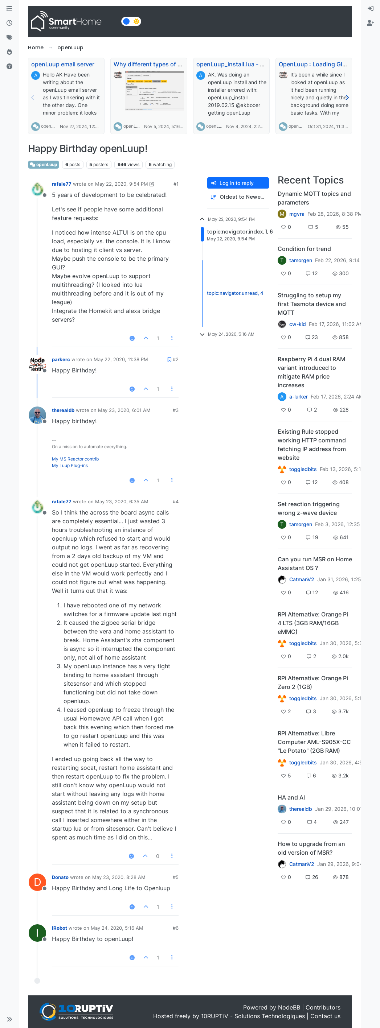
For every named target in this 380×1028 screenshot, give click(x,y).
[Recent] (9, 23)
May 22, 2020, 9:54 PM (121, 184)
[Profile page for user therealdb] (37, 415)
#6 (176, 928)
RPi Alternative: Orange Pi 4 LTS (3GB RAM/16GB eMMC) (313, 623)
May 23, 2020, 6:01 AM (124, 410)
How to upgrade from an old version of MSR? (311, 848)
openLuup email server (62, 64)
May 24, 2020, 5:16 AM (117, 928)
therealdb (63, 410)
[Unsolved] (9, 67)
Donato (60, 877)
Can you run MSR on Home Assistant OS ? (315, 563)
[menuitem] (370, 9)
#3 (176, 410)
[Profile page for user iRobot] (37, 933)
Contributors (323, 1007)
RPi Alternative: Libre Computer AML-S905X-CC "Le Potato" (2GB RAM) (314, 742)
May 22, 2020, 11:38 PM (121, 359)
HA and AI (291, 797)
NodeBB (289, 1007)
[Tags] (9, 38)
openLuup (51, 126)
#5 (176, 877)
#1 (176, 184)
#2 (176, 359)
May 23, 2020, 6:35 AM (121, 501)
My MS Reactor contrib (75, 459)
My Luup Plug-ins (70, 465)
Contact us (325, 1016)
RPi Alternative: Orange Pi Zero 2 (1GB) (313, 682)
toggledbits (303, 469)
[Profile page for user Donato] (37, 882)
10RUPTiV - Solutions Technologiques (253, 1016)
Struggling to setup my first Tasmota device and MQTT (312, 304)
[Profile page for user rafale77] (37, 189)
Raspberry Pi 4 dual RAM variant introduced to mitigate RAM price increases (311, 372)
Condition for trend (304, 248)
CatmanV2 (301, 579)
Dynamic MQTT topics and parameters (314, 198)
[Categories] (9, 9)
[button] (9, 1019)
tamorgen (300, 260)
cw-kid (297, 324)
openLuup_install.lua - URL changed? (248, 64)
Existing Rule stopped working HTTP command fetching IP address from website (312, 444)
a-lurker (298, 396)
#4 (176, 501)
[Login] (370, 9)
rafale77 (61, 184)
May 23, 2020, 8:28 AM (119, 877)
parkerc (61, 359)
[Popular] (9, 52)
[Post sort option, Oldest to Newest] (238, 197)
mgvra (297, 213)
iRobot (59, 928)
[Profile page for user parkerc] (37, 364)
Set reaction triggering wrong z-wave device (309, 508)
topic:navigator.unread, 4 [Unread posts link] (235, 293)
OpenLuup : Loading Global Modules (329, 64)
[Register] (370, 23)
